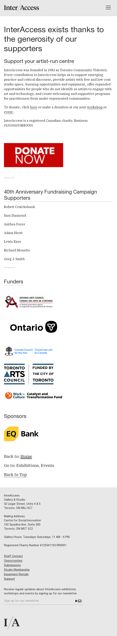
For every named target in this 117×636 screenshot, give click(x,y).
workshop (95, 107)
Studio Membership (17, 570)
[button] (108, 7)
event (8, 112)
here (33, 107)
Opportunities (13, 561)
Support (9, 579)
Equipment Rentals (16, 574)
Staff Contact (13, 556)
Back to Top (15, 475)
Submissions (12, 565)
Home (26, 457)
